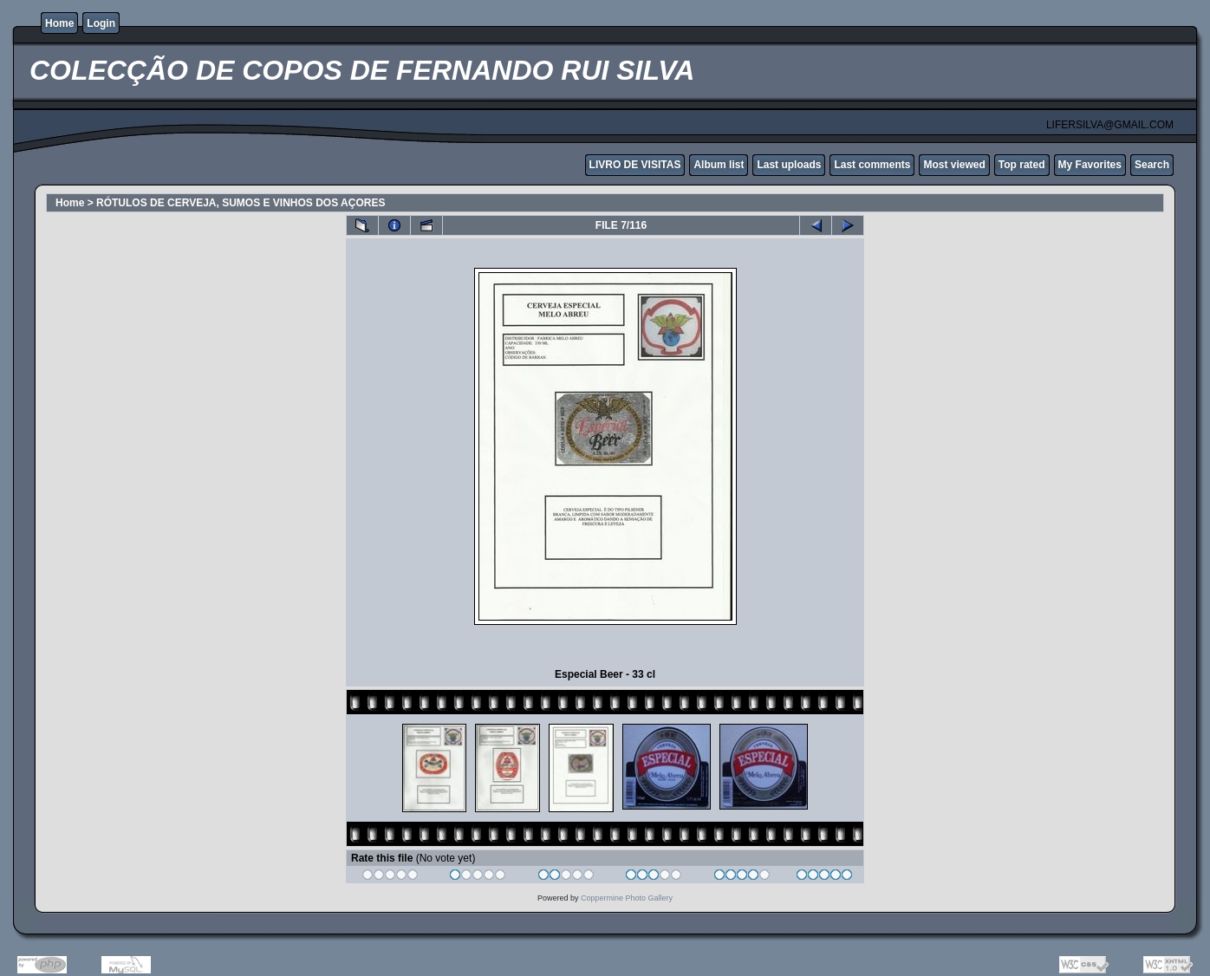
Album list (718, 165)
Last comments (872, 165)
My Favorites (1090, 165)
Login (101, 23)
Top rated (1022, 165)
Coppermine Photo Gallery (627, 898)
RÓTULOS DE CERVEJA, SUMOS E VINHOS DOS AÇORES (240, 203)
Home (59, 23)
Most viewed (954, 165)
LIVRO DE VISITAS (635, 165)
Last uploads (789, 165)
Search (1152, 165)
